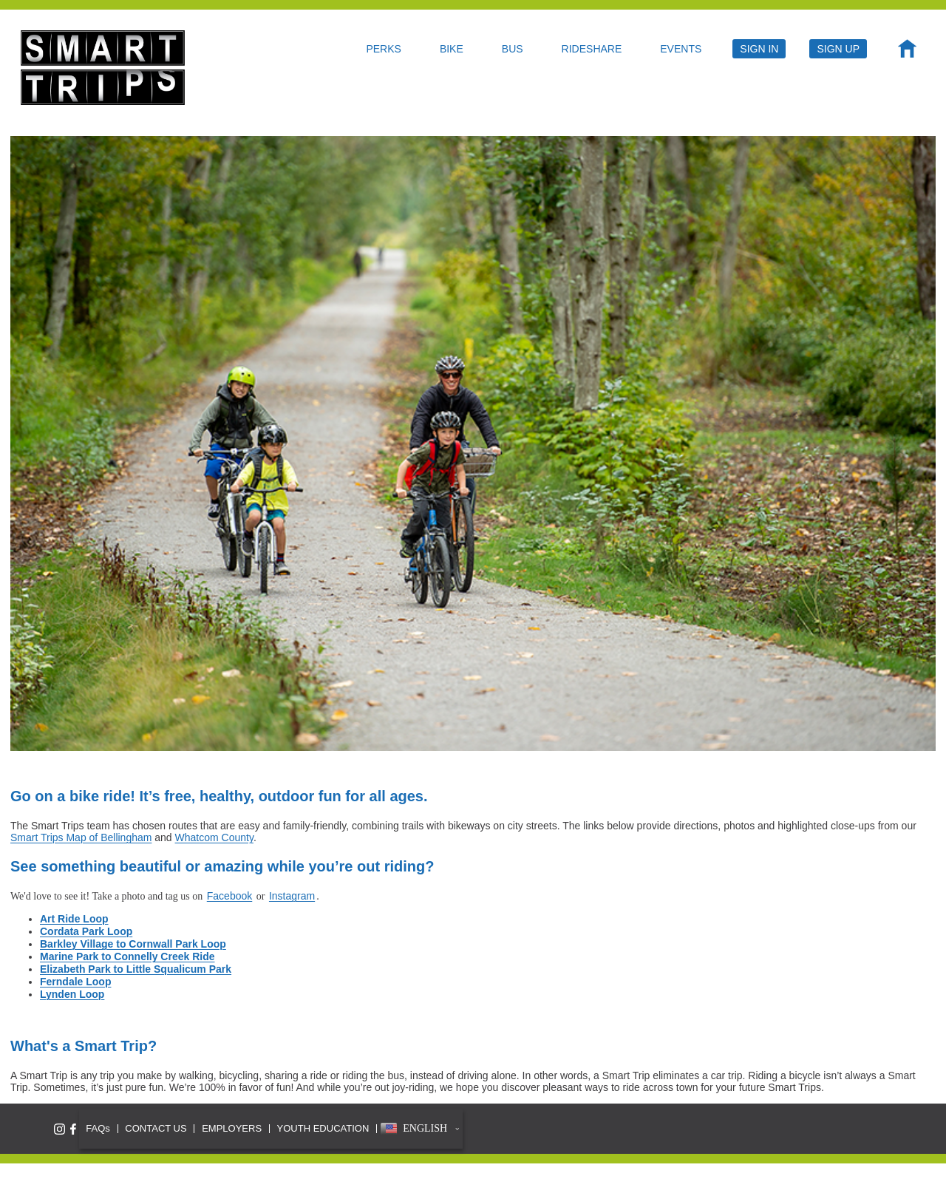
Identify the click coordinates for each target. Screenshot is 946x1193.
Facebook (229, 896)
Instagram (292, 896)
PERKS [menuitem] (383, 49)
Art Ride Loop (74, 919)
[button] (420, 1129)
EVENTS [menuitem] (680, 49)
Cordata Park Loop (86, 931)
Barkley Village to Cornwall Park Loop (133, 944)
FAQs (98, 1128)
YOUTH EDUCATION (323, 1128)
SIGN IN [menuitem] (759, 49)
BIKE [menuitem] (451, 49)
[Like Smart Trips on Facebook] (73, 1129)
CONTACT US (155, 1128)
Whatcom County (214, 837)
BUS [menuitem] (512, 49)
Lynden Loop (72, 994)
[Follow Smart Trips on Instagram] (59, 1129)
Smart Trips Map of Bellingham (81, 837)
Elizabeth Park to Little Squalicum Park (135, 969)
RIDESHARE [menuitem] (592, 49)
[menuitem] (907, 52)
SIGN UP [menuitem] (838, 49)
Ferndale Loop (75, 982)
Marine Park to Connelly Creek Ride (127, 956)
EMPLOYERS (232, 1128)
